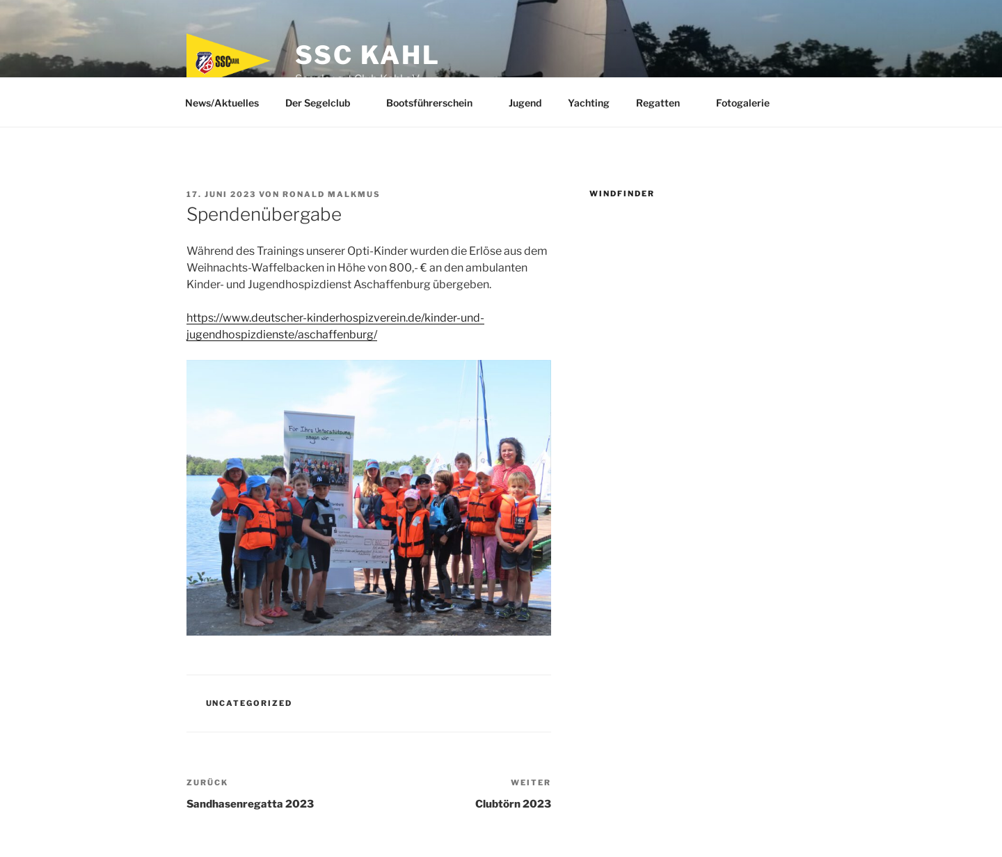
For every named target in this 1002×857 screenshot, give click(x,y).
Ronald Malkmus (332, 194)
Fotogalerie (749, 103)
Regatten (664, 103)
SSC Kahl (367, 55)
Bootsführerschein (436, 103)
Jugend (525, 103)
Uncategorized (249, 703)
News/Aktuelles (222, 103)
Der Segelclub (324, 103)
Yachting (589, 103)
